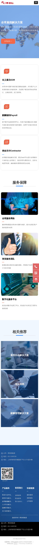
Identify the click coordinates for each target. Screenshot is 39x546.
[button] (36, 2)
